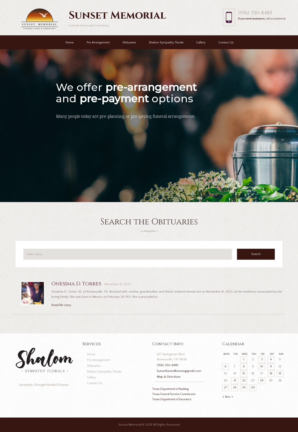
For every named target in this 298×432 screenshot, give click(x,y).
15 (244, 373)
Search (256, 254)
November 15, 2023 (117, 284)
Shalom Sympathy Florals (166, 42)
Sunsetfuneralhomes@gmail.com (179, 371)
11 (271, 366)
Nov (228, 397)
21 (234, 380)
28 (234, 387)
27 (225, 387)
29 (243, 387)
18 (271, 373)
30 (253, 387)
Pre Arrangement (98, 42)
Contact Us (226, 42)
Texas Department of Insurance (171, 399)
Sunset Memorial (130, 424)
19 (280, 373)
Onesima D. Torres (76, 283)
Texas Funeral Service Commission (174, 394)
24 (261, 380)
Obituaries (129, 42)
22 (243, 380)
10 (261, 366)
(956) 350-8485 (255, 13)
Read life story (61, 305)
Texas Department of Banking (170, 389)
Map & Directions (169, 376)
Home (69, 42)
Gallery (200, 42)
